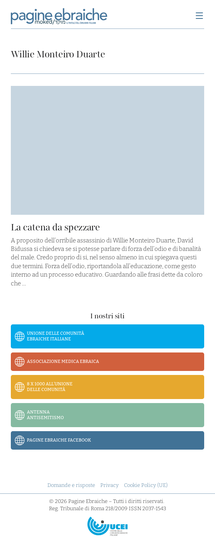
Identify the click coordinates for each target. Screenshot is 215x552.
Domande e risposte (71, 485)
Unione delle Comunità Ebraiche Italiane (55, 336)
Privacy (109, 485)
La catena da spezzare (55, 227)
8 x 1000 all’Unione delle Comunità (50, 386)
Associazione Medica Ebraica (63, 361)
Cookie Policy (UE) (146, 485)
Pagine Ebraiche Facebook (59, 440)
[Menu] (199, 16)
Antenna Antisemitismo (45, 414)
